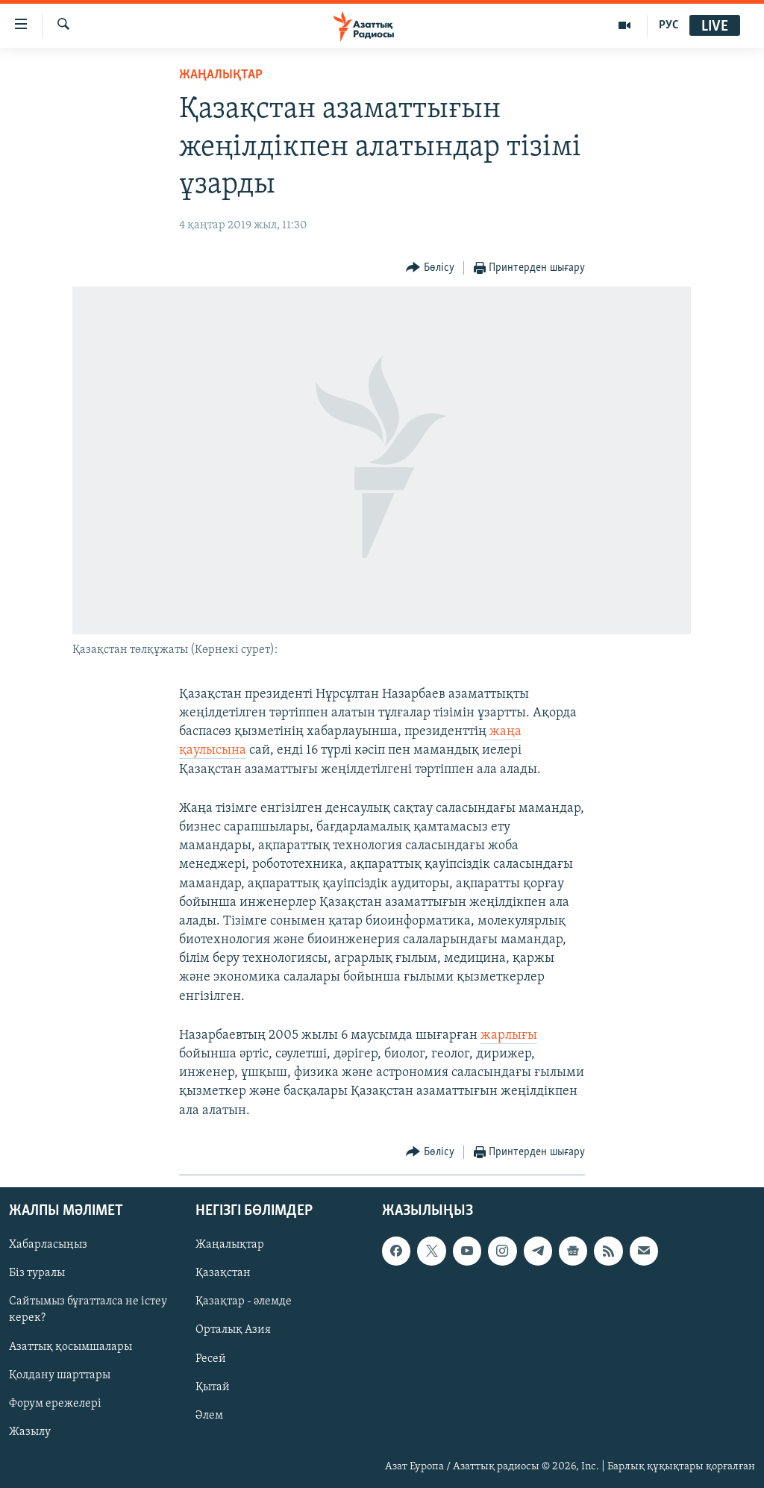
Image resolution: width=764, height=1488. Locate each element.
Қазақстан (223, 1273)
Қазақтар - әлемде (243, 1301)
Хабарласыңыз (48, 1245)
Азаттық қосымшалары (70, 1346)
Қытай (212, 1386)
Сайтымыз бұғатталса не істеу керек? (88, 1309)
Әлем (209, 1415)
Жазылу (30, 1432)
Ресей (210, 1358)
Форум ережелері (55, 1403)
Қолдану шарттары (59, 1375)
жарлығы (508, 1035)
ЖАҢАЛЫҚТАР (221, 75)
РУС (669, 25)
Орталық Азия (233, 1330)
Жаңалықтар (229, 1245)
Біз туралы (37, 1273)
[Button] (430, 268)
